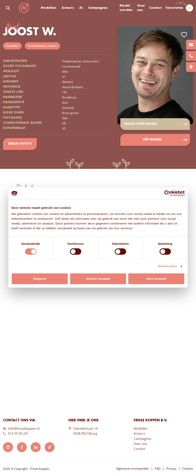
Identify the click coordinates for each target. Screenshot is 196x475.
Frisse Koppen (24, 8)
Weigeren (39, 278)
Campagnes (98, 8)
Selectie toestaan (98, 278)
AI (81, 8)
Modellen (48, 8)
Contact (155, 8)
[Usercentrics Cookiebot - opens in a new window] (167, 193)
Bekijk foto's (19, 144)
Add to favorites (184, 34)
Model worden (126, 8)
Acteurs (68, 8)
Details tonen (167, 266)
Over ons (141, 8)
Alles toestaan (156, 278)
